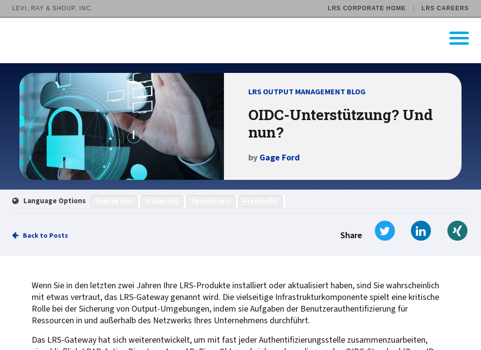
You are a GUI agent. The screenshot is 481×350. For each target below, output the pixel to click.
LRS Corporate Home (367, 8)
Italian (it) (162, 201)
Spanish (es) (210, 201)
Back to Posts (45, 236)
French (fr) (260, 201)
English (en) (114, 201)
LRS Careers (445, 8)
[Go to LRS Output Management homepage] (246, 38)
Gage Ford (279, 158)
